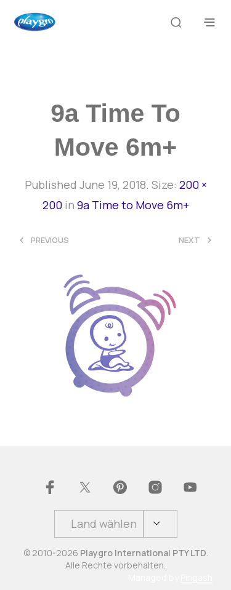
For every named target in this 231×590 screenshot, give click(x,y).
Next (189, 240)
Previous (50, 240)
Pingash (196, 578)
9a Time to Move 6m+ (133, 204)
